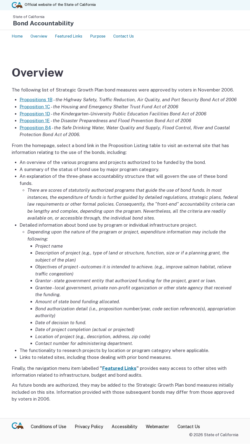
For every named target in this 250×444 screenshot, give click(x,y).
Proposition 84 (35, 128)
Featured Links (68, 36)
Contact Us (123, 36)
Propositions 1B (36, 99)
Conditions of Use (48, 426)
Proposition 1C (35, 107)
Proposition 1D (35, 114)
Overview (39, 36)
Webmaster (157, 426)
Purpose (97, 36)
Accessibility (124, 426)
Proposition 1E (35, 120)
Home (17, 36)
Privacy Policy (89, 426)
